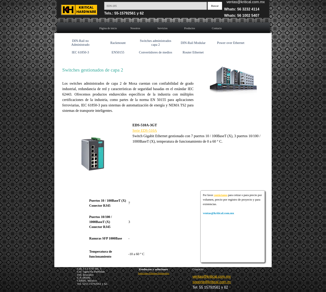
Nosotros (135, 28)
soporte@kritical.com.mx (212, 282)
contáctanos (221, 195)
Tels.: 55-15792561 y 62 (124, 13)
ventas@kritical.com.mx (245, 2)
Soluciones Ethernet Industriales (153, 273)
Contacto (217, 28)
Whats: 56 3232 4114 (241, 9)
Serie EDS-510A (144, 130)
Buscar (214, 5)
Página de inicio (108, 28)
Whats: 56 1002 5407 (241, 15)
